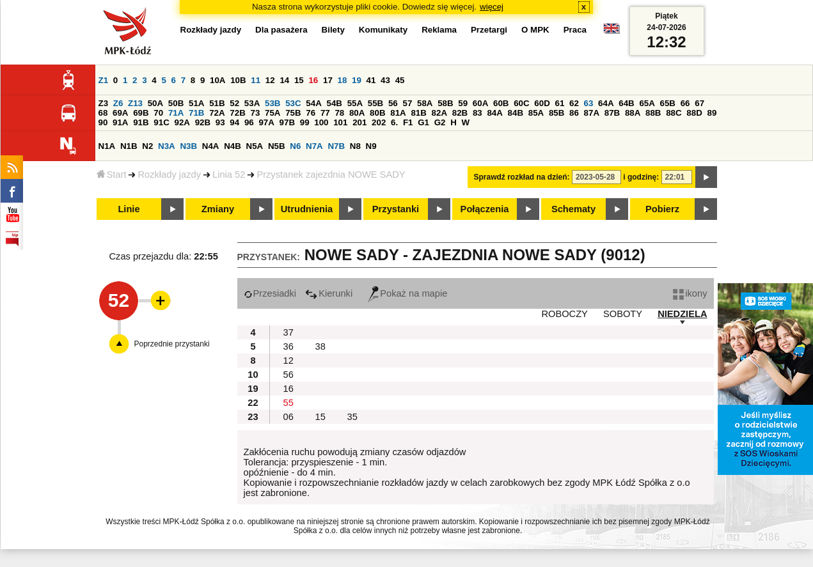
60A (480, 103)
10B (238, 80)
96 (249, 122)
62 (574, 103)
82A (439, 113)
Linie (128, 209)
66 (685, 103)
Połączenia (485, 209)
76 (310, 113)
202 (379, 122)
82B (460, 113)
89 (712, 113)
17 (328, 80)
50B (176, 103)
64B (626, 103)
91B (140, 122)
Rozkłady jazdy (169, 174)
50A (155, 103)
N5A (255, 146)
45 (400, 80)
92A (182, 122)
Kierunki (328, 293)
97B (287, 122)
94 (234, 122)
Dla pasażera (281, 30)
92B (202, 122)
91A (120, 122)
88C (673, 113)
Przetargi (489, 30)
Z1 (104, 80)
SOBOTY (622, 314)
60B (501, 103)
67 (699, 103)
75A (272, 113)
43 (385, 80)
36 (288, 346)
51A (196, 103)
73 (255, 113)
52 (234, 103)
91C (161, 122)
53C (293, 103)
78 (339, 113)
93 (220, 122)
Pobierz (662, 209)
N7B (336, 146)
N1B (129, 146)
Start (112, 174)
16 (313, 80)
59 (463, 103)
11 (255, 80)
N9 (371, 146)
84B (515, 113)
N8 (355, 146)
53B (272, 103)
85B (556, 113)
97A (266, 122)
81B (418, 113)
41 (371, 80)
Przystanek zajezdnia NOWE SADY (331, 174)
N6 (295, 146)
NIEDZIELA (682, 314)
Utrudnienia (307, 209)
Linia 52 (228, 174)
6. (394, 122)
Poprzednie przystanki (172, 343)
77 (325, 113)
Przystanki (395, 209)
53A (252, 103)
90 (103, 122)
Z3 (104, 103)
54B (334, 103)
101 (340, 122)
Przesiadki (270, 293)
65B (667, 103)
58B (445, 103)
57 (407, 103)
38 (320, 346)
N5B (276, 146)
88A (632, 113)
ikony (690, 293)
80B (377, 113)
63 (589, 103)
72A (217, 113)
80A (357, 113)
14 (284, 80)
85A (536, 113)
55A (355, 103)
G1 (423, 122)
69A (120, 113)
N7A (314, 146)
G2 (440, 122)
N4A (210, 146)
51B (217, 103)
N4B (232, 146)
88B (653, 113)
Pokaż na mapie (407, 293)
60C (521, 103)
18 (342, 80)
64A (605, 103)
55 (288, 403)
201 (359, 122)
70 (158, 113)
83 (477, 113)
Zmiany (217, 209)
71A (176, 113)
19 (356, 80)
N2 (147, 146)
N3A (166, 146)
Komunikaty (383, 30)
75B (293, 113)
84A (494, 113)
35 (352, 417)
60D (541, 103)
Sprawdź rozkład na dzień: (522, 177)
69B (140, 113)
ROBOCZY (564, 314)
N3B (188, 146)
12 (270, 80)
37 (288, 332)
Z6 (118, 103)
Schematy (573, 209)
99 (305, 122)
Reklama (439, 30)
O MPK (535, 30)
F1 (408, 122)
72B (237, 113)
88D (694, 113)
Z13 (135, 103)
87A (591, 113)
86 (574, 113)
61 (559, 103)
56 (393, 103)
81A (398, 113)
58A (424, 103)
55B (375, 103)
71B (196, 113)
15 (299, 80)
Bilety (333, 30)
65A (646, 103)
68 (103, 113)
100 (321, 122)
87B (612, 113)
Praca (575, 30)
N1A (107, 146)
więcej (491, 7)
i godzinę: (641, 177)
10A (217, 80)
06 (288, 417)
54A (313, 103)
